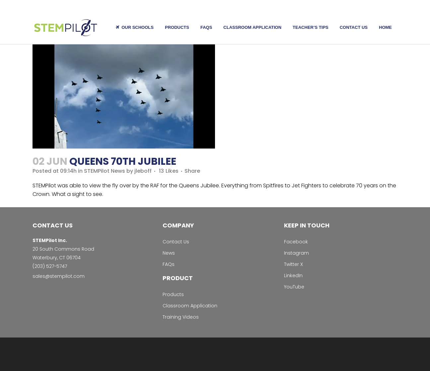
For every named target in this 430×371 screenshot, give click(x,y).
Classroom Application (190, 305)
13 (169, 171)
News (169, 253)
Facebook (296, 241)
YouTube (294, 286)
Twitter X (293, 264)
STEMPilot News (104, 171)
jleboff (143, 171)
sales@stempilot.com (59, 276)
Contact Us (176, 241)
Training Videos (181, 317)
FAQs (169, 264)
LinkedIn (293, 275)
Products (173, 294)
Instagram (296, 253)
